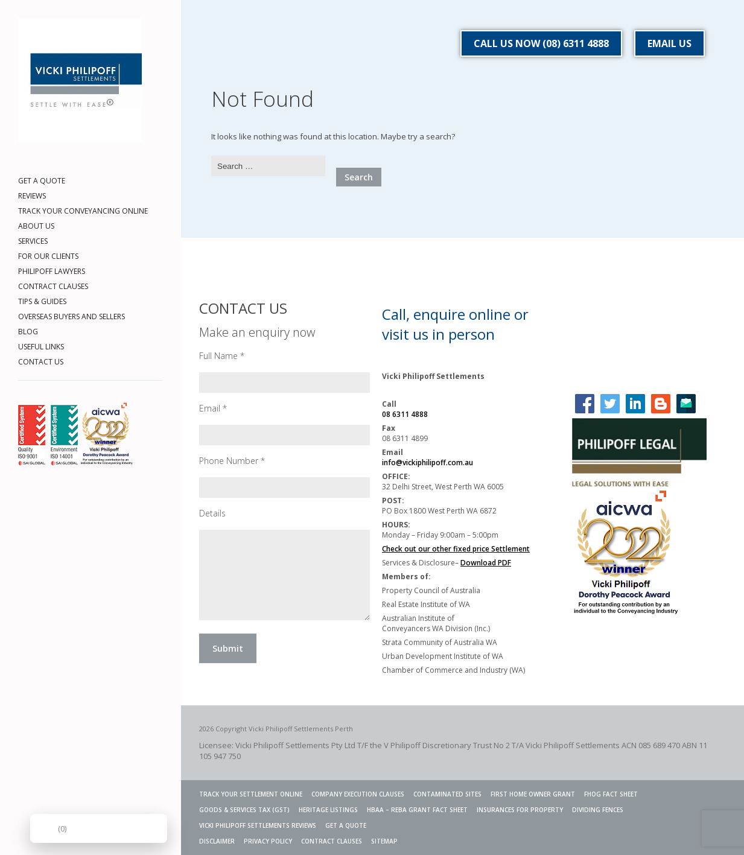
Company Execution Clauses (357, 794)
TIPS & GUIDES (42, 301)
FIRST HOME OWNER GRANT (533, 794)
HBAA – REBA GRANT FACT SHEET (417, 810)
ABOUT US (36, 226)
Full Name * (221, 355)
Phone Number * (232, 460)
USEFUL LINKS (41, 347)
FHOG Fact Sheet (611, 794)
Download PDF (485, 563)
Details (212, 513)
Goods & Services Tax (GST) (244, 810)
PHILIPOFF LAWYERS (51, 271)
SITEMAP (384, 841)
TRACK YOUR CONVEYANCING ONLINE (83, 211)
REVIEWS (32, 196)
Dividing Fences (597, 810)
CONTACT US (40, 362)
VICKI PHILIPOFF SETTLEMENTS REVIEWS (257, 825)
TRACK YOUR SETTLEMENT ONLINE (250, 794)
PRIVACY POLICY (268, 841)
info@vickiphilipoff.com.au (427, 462)
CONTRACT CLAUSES (53, 286)
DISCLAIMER (217, 841)
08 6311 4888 (405, 414)
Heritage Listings (328, 810)
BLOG (28, 331)
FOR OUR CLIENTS (48, 256)
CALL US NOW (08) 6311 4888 (541, 43)
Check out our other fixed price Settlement (456, 549)
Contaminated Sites (447, 794)
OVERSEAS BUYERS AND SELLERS (71, 316)
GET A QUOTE (41, 181)
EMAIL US (669, 43)
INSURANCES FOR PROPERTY (520, 810)
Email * (213, 408)
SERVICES (33, 241)
